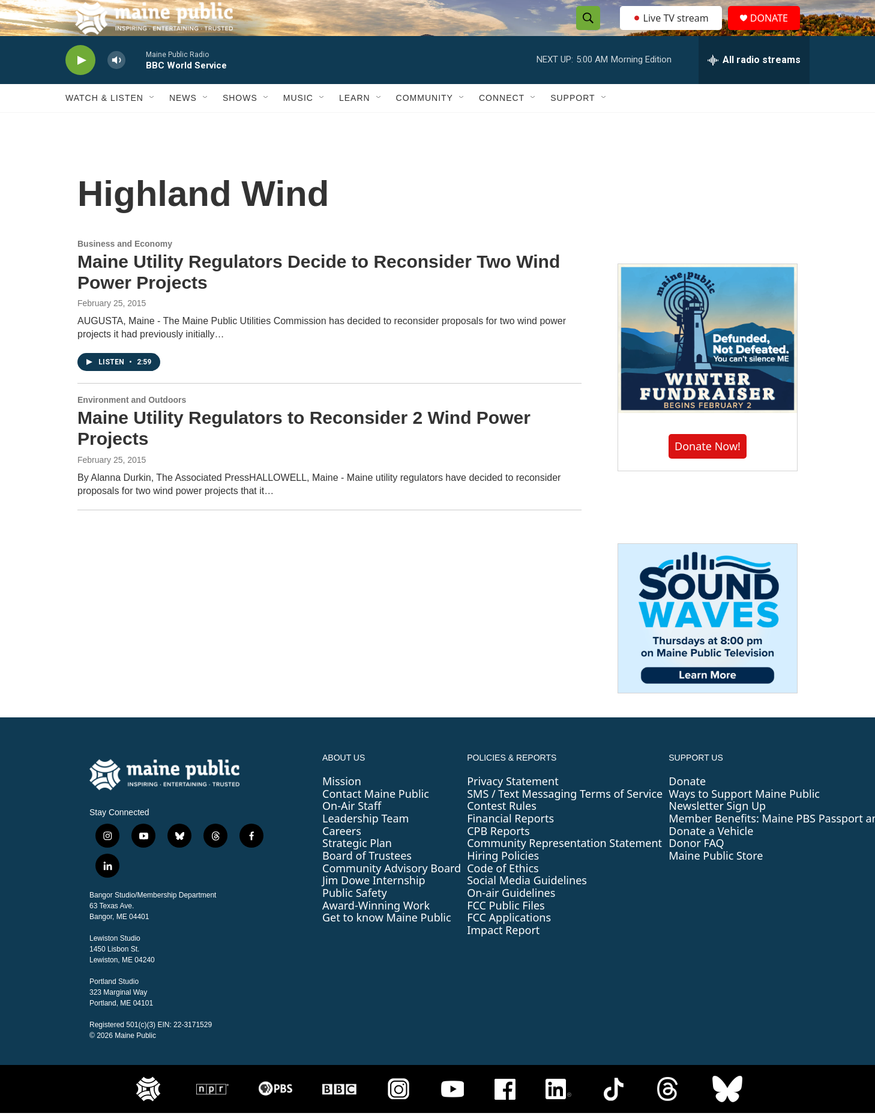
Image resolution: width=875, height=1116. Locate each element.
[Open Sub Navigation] (152, 125)
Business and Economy (124, 271)
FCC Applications (509, 944)
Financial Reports (510, 845)
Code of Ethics (502, 895)
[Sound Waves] (707, 645)
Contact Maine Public (375, 820)
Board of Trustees (367, 882)
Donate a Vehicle (711, 858)
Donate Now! (708, 473)
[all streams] (754, 87)
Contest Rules (502, 832)
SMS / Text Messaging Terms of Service (565, 820)
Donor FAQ (696, 870)
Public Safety (354, 919)
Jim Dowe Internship (373, 907)
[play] (80, 87)
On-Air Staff (351, 832)
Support (572, 125)
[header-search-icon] (585, 32)
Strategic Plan (357, 870)
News (183, 125)
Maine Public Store (716, 882)
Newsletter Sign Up (717, 832)
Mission (341, 808)
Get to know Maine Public (386, 944)
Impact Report (503, 957)
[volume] (116, 87)
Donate (687, 808)
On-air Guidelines (511, 919)
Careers (341, 858)
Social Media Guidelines (527, 907)
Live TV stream (672, 31)
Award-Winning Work (376, 932)
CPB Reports (498, 858)
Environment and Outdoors (131, 427)
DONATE (776, 31)
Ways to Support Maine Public (744, 820)
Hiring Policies (503, 882)
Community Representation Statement (564, 870)
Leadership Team (365, 845)
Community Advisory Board (391, 895)
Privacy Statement (512, 808)
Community (424, 125)
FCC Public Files (506, 932)
